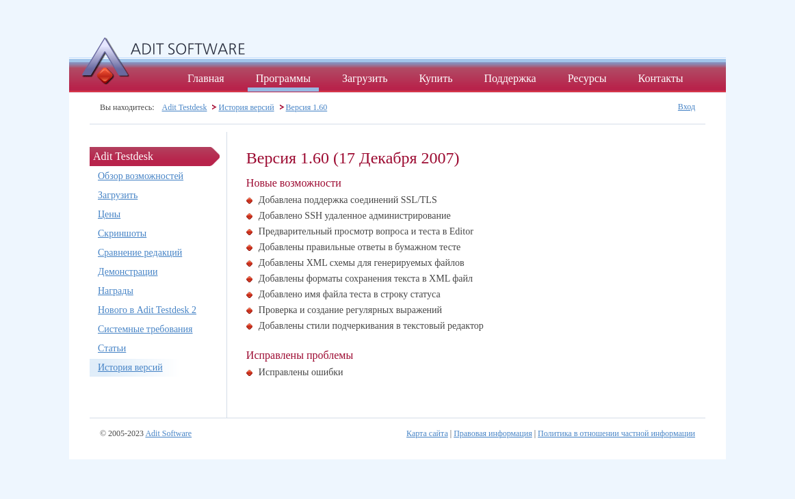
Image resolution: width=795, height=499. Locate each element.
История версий (246, 107)
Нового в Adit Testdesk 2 (147, 310)
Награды (115, 291)
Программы (283, 78)
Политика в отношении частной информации (616, 433)
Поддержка (510, 78)
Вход (686, 106)
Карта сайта (427, 433)
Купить (436, 78)
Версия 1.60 (307, 107)
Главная (205, 78)
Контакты (660, 78)
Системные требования (145, 329)
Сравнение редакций (140, 252)
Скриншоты (122, 233)
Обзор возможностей (140, 176)
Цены (109, 214)
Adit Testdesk (184, 107)
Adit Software (168, 433)
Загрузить (365, 78)
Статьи (112, 348)
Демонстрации (127, 272)
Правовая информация (493, 433)
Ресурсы (587, 78)
